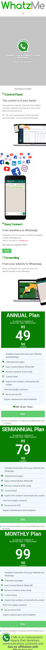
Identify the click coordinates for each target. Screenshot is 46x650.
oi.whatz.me (23, 241)
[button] (23, 13)
